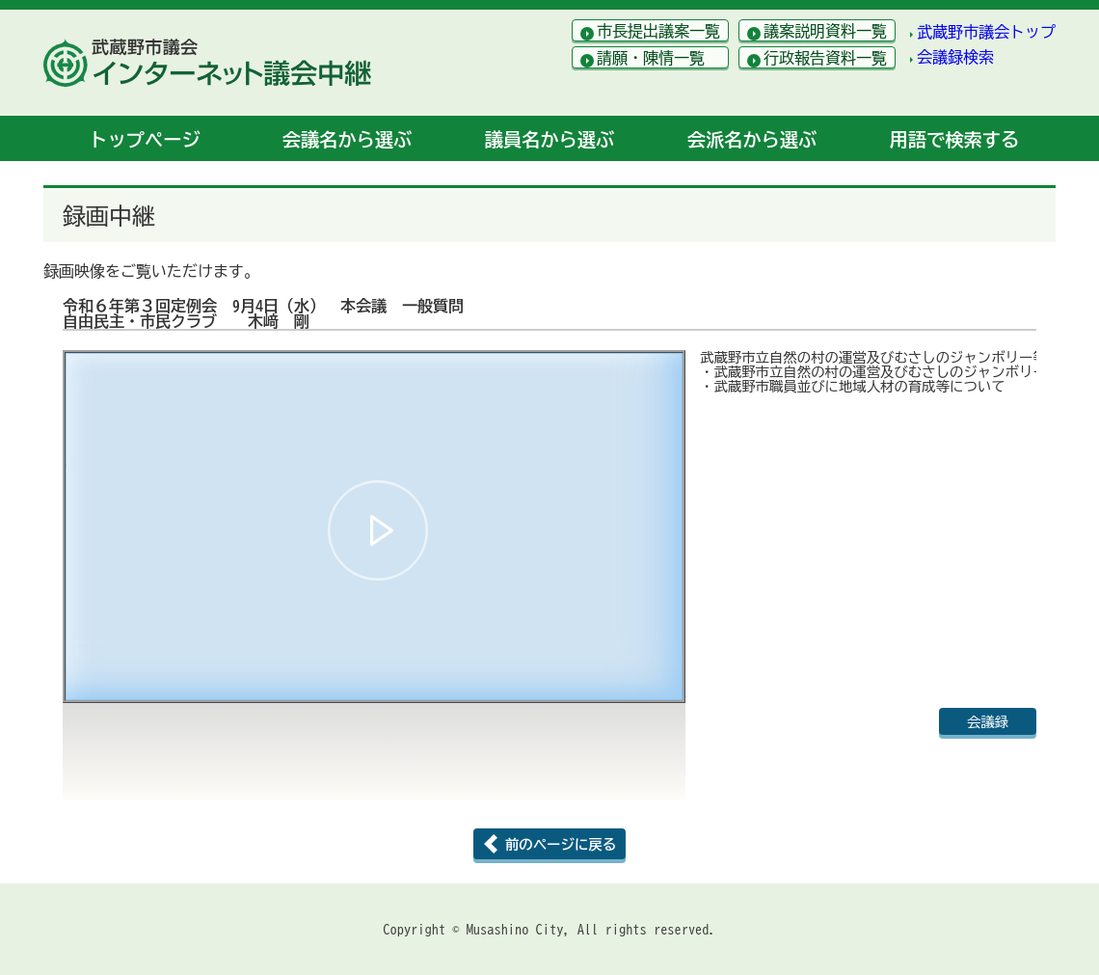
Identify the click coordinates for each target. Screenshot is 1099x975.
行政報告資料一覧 (825, 58)
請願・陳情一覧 (651, 58)
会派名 (752, 139)
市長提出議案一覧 (658, 31)
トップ (144, 139)
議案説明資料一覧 (825, 31)
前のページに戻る (560, 844)
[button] (378, 530)
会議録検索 (955, 57)
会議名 (347, 139)
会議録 (987, 722)
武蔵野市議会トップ (986, 32)
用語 (954, 139)
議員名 (549, 139)
